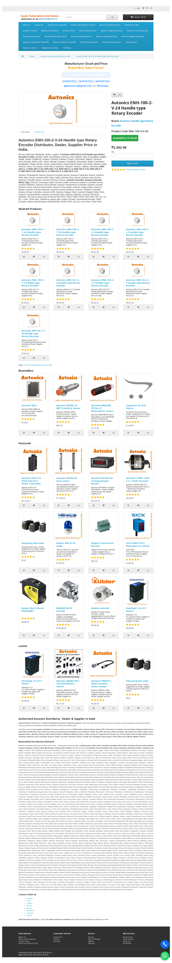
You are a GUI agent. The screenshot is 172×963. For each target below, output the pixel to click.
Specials (91, 943)
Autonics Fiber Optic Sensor (56, 36)
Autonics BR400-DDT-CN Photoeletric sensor (68, 683)
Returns (56, 939)
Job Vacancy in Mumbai (57, 25)
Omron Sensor (131, 42)
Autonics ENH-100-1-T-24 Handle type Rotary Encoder (33, 232)
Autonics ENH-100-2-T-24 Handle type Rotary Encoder (68, 232)
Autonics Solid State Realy (106, 36)
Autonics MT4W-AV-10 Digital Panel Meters (102, 481)
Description (25, 132)
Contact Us (38, 25)
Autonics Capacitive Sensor (112, 31)
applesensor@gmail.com (78, 85)
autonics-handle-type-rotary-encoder (37, 365)
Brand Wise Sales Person (86, 68)
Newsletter (127, 943)
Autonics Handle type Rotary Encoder (55, 56)
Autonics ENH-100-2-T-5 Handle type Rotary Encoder (102, 282)
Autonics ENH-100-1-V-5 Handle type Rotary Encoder (33, 282)
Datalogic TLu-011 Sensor (136, 609)
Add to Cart (132, 163)
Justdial (29, 915)
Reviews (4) (39, 132)
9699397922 (86, 81)
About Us (26, 25)
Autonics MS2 (29, 405)
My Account (128, 937)
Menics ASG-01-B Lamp (65, 544)
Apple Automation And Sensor (40, 953)
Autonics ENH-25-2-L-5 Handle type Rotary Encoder (138, 282)
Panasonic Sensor (30, 48)
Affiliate (91, 941)
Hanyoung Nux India (33, 543)
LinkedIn (29, 903)
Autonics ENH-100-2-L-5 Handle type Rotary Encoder (137, 232)
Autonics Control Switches (137, 31)
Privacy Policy (24, 941)
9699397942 (102, 81)
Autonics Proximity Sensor (109, 25)
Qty (112, 152)
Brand (32, 56)
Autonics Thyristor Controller (64, 42)
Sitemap (29, 908)
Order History (128, 939)
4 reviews (129, 170)
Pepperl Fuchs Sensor (50, 48)
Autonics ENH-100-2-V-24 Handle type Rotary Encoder (97, 56)
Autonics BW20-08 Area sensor (66, 479)
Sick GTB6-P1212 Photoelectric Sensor (138, 544)
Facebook (29, 898)
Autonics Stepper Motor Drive (132, 36)
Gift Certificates (94, 939)
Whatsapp (102, 85)
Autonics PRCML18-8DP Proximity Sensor (68, 407)
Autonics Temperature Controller (36, 42)
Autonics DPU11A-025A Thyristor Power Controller (32, 481)
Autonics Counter (30, 31)
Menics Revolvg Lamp (89, 42)
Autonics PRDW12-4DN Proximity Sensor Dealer (101, 683)
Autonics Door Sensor (31, 36)
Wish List (126, 941)
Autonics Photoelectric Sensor (83, 25)
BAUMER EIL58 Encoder (64, 609)
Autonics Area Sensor (87, 31)
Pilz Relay (67, 48)
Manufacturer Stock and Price (86, 63)
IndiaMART (30, 910)
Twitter (28, 901)
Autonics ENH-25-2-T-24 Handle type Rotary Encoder (34, 333)
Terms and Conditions (27, 939)
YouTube (29, 906)
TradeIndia (30, 913)
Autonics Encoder (132, 25)
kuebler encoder (100, 608)
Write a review (139, 170)
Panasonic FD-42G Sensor (136, 407)
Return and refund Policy (28, 943)
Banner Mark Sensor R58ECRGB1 (33, 609)
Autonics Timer (69, 31)
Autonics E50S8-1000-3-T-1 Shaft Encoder (138, 479)
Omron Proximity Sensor (111, 42)
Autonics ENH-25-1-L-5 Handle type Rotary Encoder (68, 282)
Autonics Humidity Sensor (81, 36)
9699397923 (69, 81)
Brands (91, 937)
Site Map (56, 941)
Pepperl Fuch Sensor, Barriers (102, 544)
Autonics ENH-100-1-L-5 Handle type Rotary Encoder (102, 232)
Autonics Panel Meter (49, 31)
